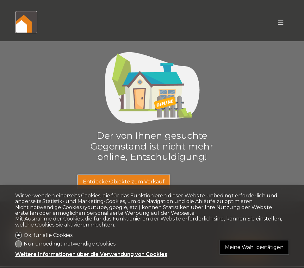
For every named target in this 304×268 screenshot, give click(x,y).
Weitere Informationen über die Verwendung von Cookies (91, 254)
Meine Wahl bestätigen (254, 247)
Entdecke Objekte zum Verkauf (123, 182)
